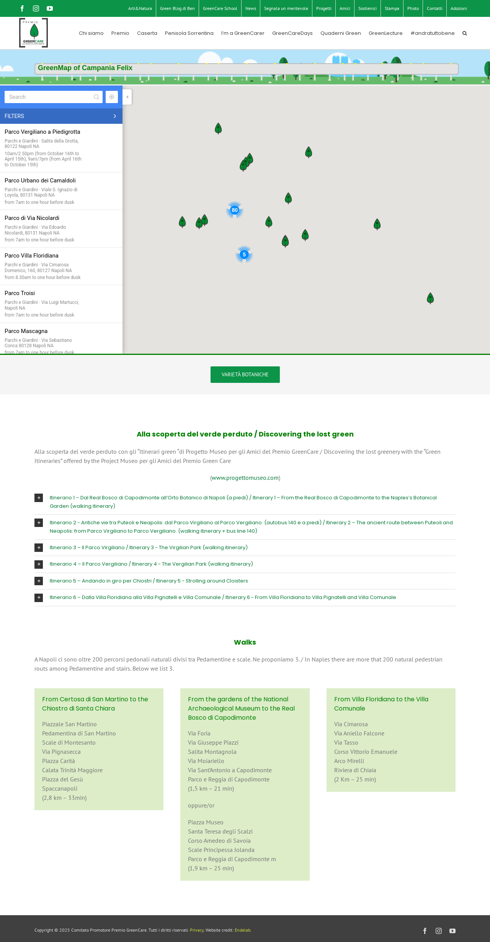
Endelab (242, 930)
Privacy (197, 930)
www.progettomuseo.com (245, 477)
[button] (465, 33)
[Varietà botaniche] (245, 374)
